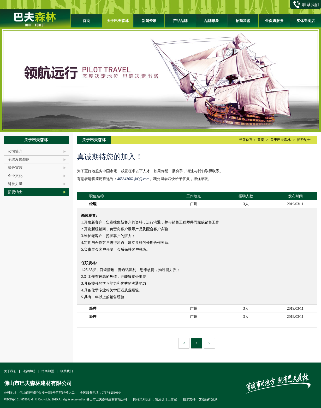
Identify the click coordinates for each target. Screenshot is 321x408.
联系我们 (66, 371)
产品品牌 (180, 21)
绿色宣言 (15, 168)
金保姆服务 (274, 21)
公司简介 (15, 151)
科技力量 (15, 184)
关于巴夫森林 (118, 21)
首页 (86, 21)
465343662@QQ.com (133, 179)
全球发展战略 (19, 160)
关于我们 (10, 371)
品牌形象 (211, 21)
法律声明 (29, 371)
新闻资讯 (149, 21)
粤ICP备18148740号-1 (18, 399)
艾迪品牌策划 (208, 399)
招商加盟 (243, 21)
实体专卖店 (305, 21)
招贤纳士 (15, 192)
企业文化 (15, 176)
